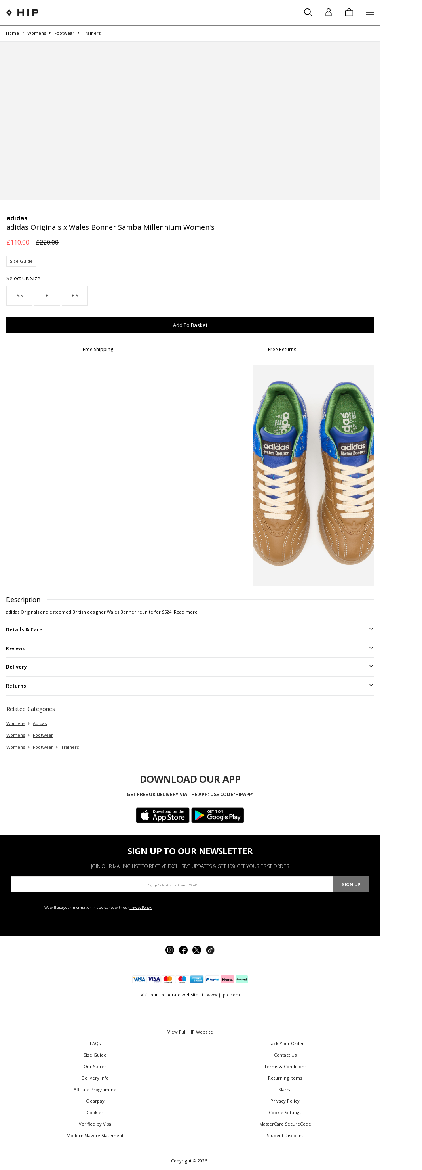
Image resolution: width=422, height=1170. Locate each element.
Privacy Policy (285, 1101)
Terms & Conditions (285, 1066)
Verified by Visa (95, 1124)
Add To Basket (190, 325)
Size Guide (21, 261)
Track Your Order (285, 1043)
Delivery (16, 666)
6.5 (75, 295)
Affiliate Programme (95, 1089)
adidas (40, 723)
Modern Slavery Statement (95, 1135)
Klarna (285, 1089)
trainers (70, 747)
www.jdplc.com (223, 995)
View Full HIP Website (190, 1032)
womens (15, 723)
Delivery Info (95, 1078)
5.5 (20, 295)
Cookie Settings (285, 1112)
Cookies (95, 1112)
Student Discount (285, 1135)
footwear (43, 735)
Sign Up (351, 884)
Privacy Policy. (140, 907)
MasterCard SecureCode (285, 1124)
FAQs (95, 1043)
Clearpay (95, 1101)
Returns (16, 685)
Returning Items (285, 1078)
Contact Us (285, 1055)
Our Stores (95, 1066)
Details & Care (24, 629)
